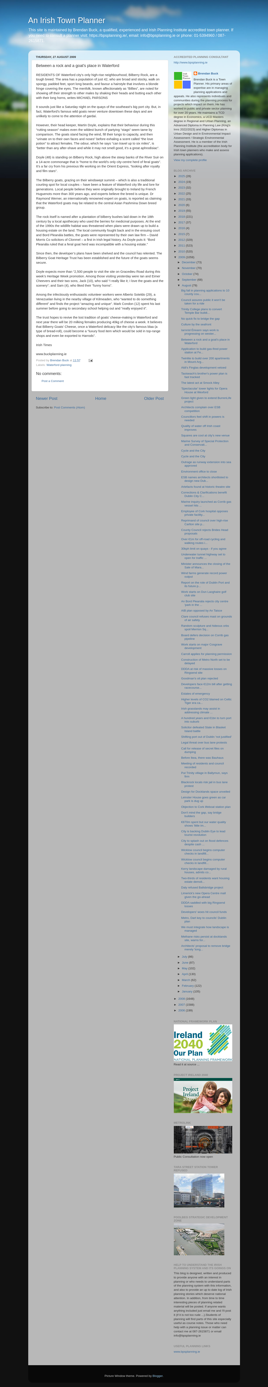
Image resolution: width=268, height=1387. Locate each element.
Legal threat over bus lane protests (204, 742)
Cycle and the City (193, 450)
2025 (182, 176)
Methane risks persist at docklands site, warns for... (204, 938)
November (189, 268)
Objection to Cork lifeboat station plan (206, 806)
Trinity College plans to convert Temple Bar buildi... (201, 311)
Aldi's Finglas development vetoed (203, 367)
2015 (182, 234)
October (187, 274)
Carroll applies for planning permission (206, 654)
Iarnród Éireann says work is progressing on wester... (200, 331)
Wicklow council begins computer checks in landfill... (203, 851)
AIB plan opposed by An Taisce (201, 610)
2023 (182, 187)
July (185, 956)
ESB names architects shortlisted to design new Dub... (204, 479)
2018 (182, 216)
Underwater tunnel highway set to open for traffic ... (203, 556)
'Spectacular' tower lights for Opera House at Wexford (204, 390)
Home (100, 398)
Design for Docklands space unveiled (205, 791)
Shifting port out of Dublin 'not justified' (206, 736)
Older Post (154, 398)
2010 (182, 251)
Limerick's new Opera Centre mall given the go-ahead (203, 895)
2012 (182, 239)
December (189, 262)
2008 (182, 998)
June (185, 962)
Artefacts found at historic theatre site (205, 486)
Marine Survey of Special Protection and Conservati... (205, 442)
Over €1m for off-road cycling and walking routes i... (203, 541)
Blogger (158, 1376)
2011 (182, 245)
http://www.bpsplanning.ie (191, 62)
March (186, 980)
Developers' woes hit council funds (204, 912)
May (185, 968)
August (187, 285)
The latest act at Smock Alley (200, 382)
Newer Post (47, 398)
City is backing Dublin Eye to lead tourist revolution (203, 833)
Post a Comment (53, 381)
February (188, 985)
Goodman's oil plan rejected (199, 678)
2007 (182, 1004)
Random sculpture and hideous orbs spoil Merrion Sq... (205, 627)
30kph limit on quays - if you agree (204, 548)
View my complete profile (190, 160)
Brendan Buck (208, 73)
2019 (182, 210)
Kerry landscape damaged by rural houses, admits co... (204, 870)
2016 (182, 228)
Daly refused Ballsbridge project (202, 887)
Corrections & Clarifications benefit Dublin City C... (204, 494)
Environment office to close (199, 471)
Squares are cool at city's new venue (205, 435)
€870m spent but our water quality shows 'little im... (203, 823)
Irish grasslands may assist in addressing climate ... (200, 710)
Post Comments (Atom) (69, 407)
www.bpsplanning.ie (187, 1351)
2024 (182, 182)
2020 (182, 205)
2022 (182, 193)
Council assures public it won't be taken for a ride (203, 301)
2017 (182, 222)
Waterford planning (59, 365)
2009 (182, 257)
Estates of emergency (195, 693)
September (189, 279)
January (187, 991)
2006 (182, 1010)
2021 (182, 199)
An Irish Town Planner (66, 20)
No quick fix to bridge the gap (200, 318)
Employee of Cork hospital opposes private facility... (204, 513)
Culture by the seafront (196, 324)
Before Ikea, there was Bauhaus (202, 757)
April (185, 974)
